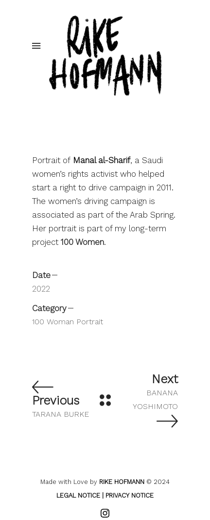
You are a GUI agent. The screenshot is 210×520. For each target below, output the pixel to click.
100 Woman (53, 321)
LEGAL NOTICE (78, 495)
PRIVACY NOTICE (129, 495)
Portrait (89, 321)
